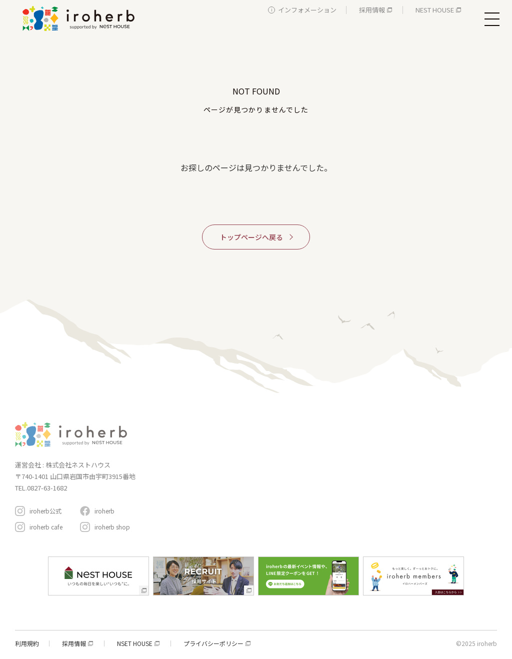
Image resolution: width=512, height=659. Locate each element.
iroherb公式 (46, 510)
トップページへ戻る (251, 237)
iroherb (104, 510)
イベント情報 (330, 447)
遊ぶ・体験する (223, 484)
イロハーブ (80, 18)
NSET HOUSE (134, 643)
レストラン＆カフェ (229, 470)
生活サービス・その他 (232, 498)
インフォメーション (307, 9)
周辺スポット (330, 487)
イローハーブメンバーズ (437, 426)
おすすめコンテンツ (342, 467)
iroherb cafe (46, 526)
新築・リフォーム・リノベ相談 (244, 456)
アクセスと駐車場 (454, 482)
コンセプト (327, 426)
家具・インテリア (226, 442)
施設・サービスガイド (229, 426)
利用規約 (27, 643)
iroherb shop (112, 526)
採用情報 (372, 9)
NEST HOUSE (435, 9)
